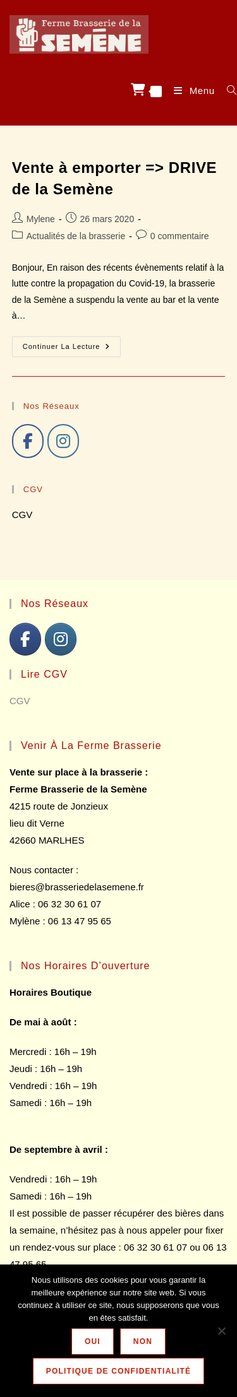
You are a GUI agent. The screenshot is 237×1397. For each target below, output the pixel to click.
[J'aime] (28, 441)
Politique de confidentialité (118, 1371)
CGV (22, 514)
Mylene (41, 219)
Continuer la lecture (72, 349)
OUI (92, 1341)
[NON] (221, 1330)
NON (142, 1341)
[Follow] (63, 441)
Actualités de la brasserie (76, 236)
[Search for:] (227, 90)
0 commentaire (179, 236)
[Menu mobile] (190, 90)
